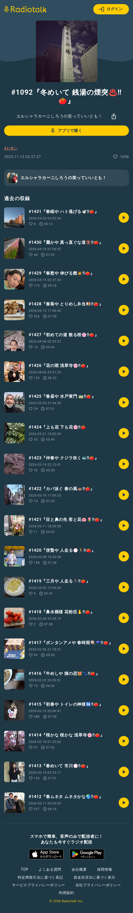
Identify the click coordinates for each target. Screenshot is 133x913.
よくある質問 (49, 869)
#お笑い (11, 148)
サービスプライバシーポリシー (38, 885)
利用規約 (66, 893)
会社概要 (79, 869)
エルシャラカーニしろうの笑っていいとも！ (59, 116)
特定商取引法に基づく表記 (40, 877)
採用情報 (104, 869)
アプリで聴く (66, 131)
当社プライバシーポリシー (98, 885)
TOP (24, 869)
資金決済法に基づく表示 (94, 877)
